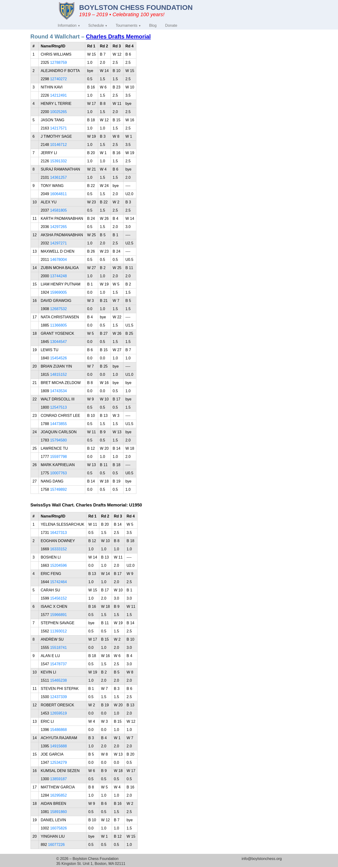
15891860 (58, 812)
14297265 (58, 227)
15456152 (58, 598)
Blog (153, 25)
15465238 (58, 680)
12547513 (58, 407)
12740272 (58, 79)
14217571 (58, 128)
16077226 (56, 845)
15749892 (58, 489)
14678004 (58, 260)
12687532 (58, 309)
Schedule (96, 25)
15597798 (58, 457)
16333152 (58, 549)
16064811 (58, 194)
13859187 (58, 779)
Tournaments (127, 25)
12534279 (58, 762)
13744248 (58, 276)
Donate (171, 25)
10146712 (58, 145)
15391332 (58, 161)
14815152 (58, 374)
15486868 (58, 730)
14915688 (58, 746)
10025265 (58, 112)
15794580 (58, 440)
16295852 (58, 795)
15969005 (58, 292)
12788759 (58, 63)
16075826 (58, 828)
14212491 (58, 95)
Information (67, 25)
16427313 (58, 533)
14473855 (58, 424)
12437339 (58, 697)
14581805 (58, 210)
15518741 (58, 648)
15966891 (58, 615)
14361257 (58, 177)
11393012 (58, 631)
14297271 (58, 243)
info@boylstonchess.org (262, 859)
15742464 (58, 582)
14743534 (58, 391)
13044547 (58, 342)
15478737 (58, 664)
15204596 (58, 565)
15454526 (58, 358)
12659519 (58, 713)
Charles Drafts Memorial (118, 36)
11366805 (58, 325)
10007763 (58, 473)
